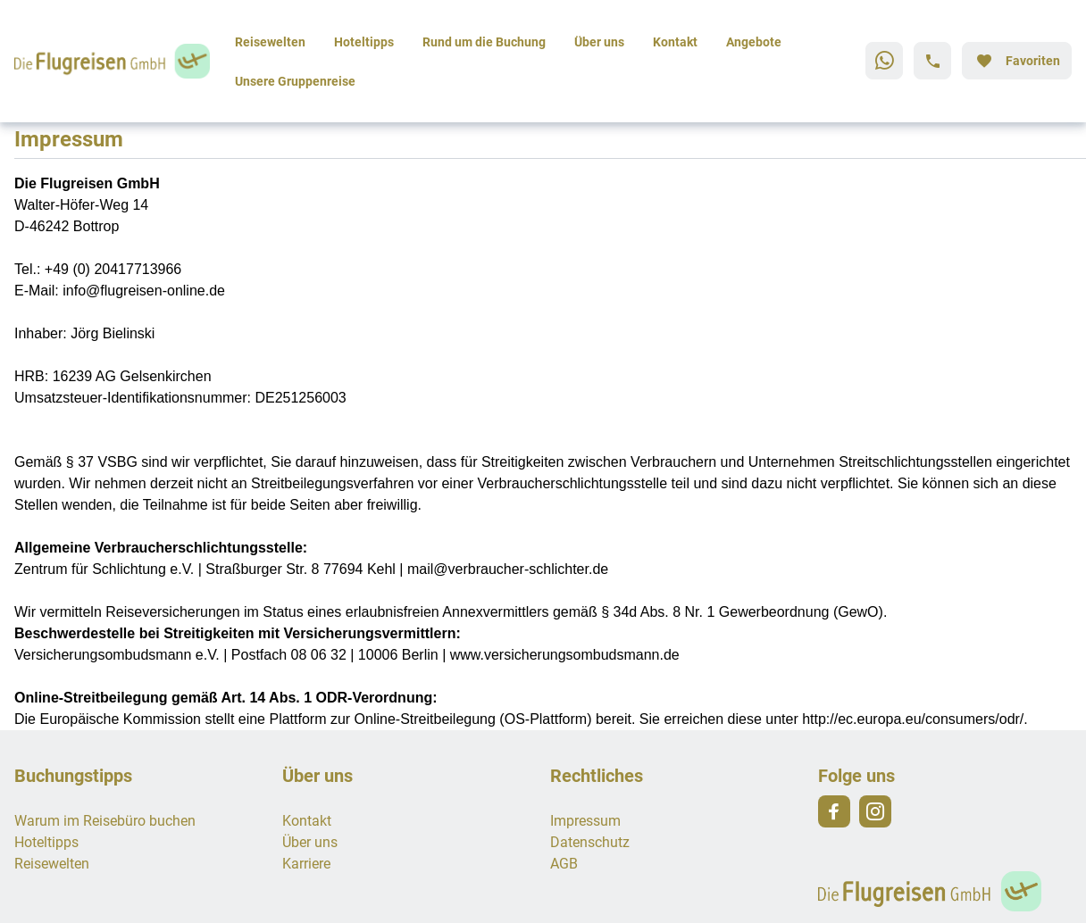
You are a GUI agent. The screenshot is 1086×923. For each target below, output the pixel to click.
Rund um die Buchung (484, 41)
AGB (564, 862)
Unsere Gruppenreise (295, 80)
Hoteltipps (364, 41)
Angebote (753, 41)
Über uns (599, 41)
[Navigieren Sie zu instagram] (875, 811)
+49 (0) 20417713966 (113, 269)
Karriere (306, 862)
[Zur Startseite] (117, 60)
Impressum (585, 820)
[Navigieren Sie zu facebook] (834, 811)
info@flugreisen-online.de (144, 290)
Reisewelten (270, 41)
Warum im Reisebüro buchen (105, 820)
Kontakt (675, 41)
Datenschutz (590, 841)
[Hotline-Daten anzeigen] (932, 60)
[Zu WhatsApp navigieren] (884, 60)
